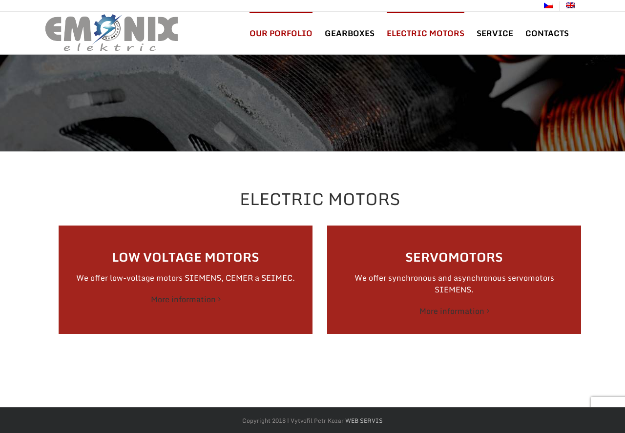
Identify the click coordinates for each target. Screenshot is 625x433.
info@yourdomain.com (166, 6)
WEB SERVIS (364, 420)
